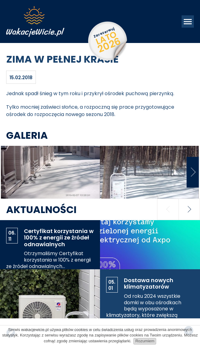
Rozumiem (144, 341)
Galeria (27, 135)
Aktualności (41, 209)
